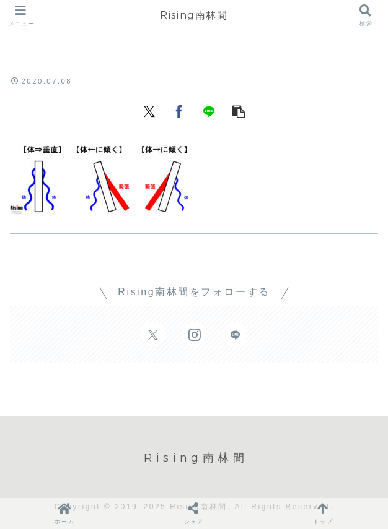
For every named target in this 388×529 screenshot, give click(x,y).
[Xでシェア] (149, 110)
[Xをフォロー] (153, 334)
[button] (239, 110)
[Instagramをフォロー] (194, 334)
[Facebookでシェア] (179, 110)
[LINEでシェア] (209, 110)
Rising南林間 (193, 15)
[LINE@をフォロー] (235, 334)
